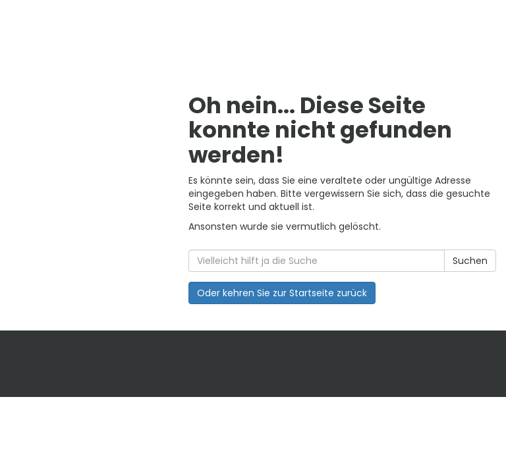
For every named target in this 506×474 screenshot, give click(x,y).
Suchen (470, 260)
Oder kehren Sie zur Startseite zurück (282, 293)
